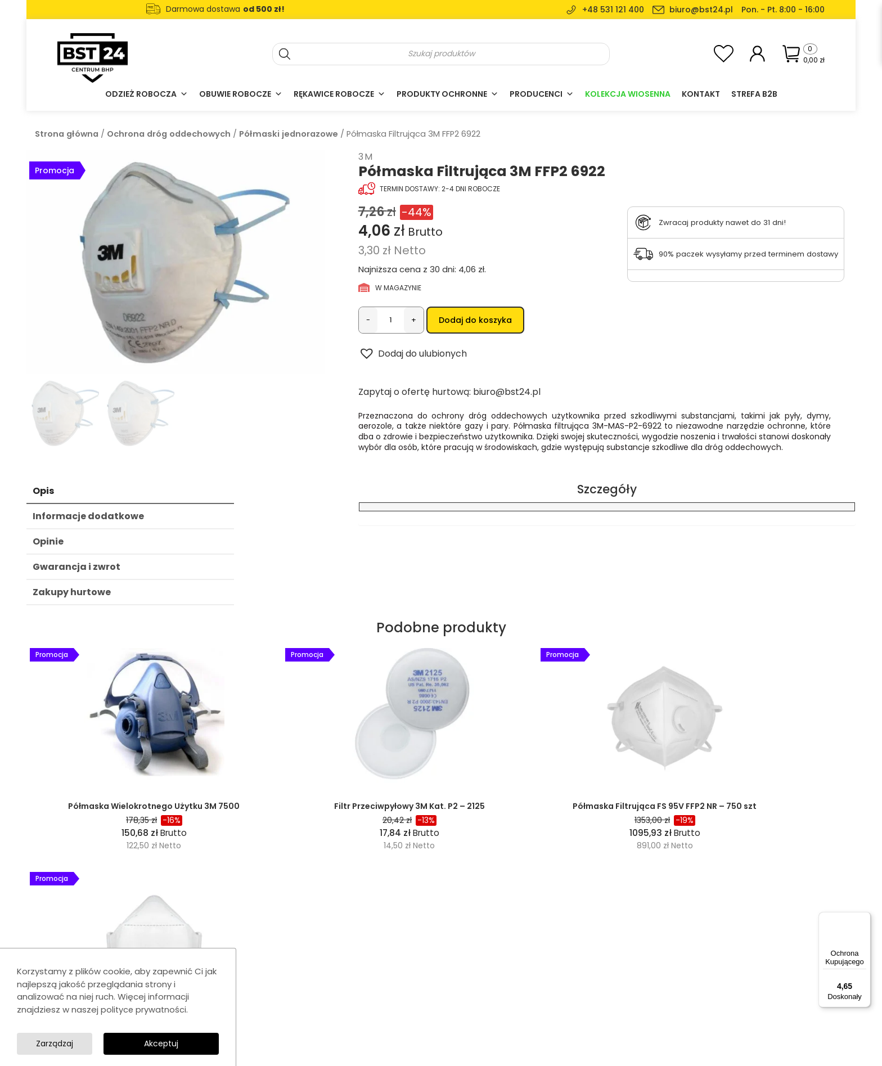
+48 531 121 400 (613, 9)
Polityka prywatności (571, 985)
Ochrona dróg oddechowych (169, 134)
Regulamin (553, 970)
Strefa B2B (754, 94)
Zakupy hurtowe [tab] (72, 595)
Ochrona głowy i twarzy (392, 1000)
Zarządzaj (180, 1042)
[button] (412, 356)
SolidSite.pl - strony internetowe (771, 1049)
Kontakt (701, 94)
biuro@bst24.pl (701, 9)
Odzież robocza (146, 94)
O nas (544, 939)
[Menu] (864, 918)
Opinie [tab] (48, 544)
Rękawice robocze (339, 94)
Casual (362, 985)
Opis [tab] (43, 494)
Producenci (542, 94)
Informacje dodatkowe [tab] (88, 519)
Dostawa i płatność (569, 1000)
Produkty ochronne (447, 94)
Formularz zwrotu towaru (579, 1015)
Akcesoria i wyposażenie (395, 1015)
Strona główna (66, 134)
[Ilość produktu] (390, 320)
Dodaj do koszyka (475, 320)
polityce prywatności (144, 1008)
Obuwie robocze (240, 94)
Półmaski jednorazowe (288, 134)
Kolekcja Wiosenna (627, 94)
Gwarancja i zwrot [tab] (76, 570)
